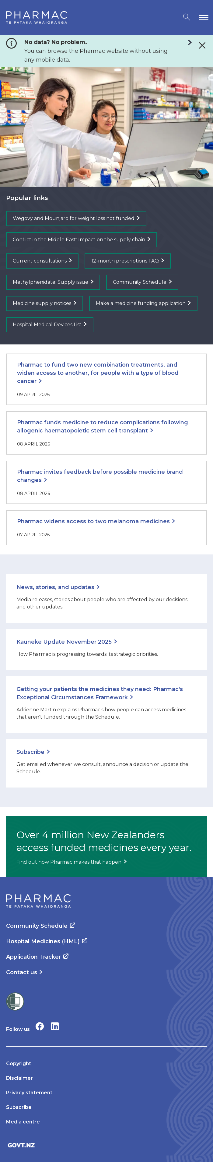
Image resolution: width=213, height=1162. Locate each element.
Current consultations (40, 261)
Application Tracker (33, 957)
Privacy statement (29, 1093)
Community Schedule (139, 282)
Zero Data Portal (187, 42)
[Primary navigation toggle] (202, 17)
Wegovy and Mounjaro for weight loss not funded (73, 218)
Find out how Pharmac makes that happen (68, 862)
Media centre (23, 1122)
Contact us (21, 972)
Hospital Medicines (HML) (43, 941)
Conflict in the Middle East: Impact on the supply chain (79, 239)
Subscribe (30, 752)
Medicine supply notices (42, 303)
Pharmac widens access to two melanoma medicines (93, 521)
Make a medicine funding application (141, 303)
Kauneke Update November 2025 (64, 642)
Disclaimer (19, 1078)
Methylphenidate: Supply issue (50, 282)
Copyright (18, 1063)
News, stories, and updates (55, 587)
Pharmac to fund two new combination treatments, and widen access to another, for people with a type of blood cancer (98, 373)
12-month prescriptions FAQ (125, 261)
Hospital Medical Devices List (47, 324)
